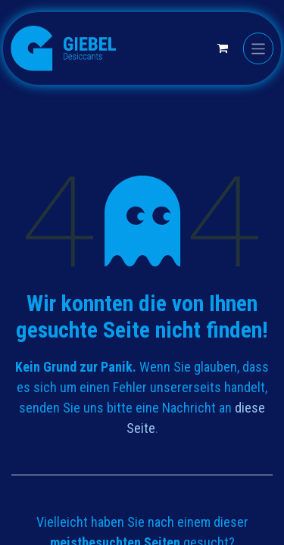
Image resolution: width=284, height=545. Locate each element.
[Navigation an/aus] (258, 48)
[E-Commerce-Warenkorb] (222, 48)
